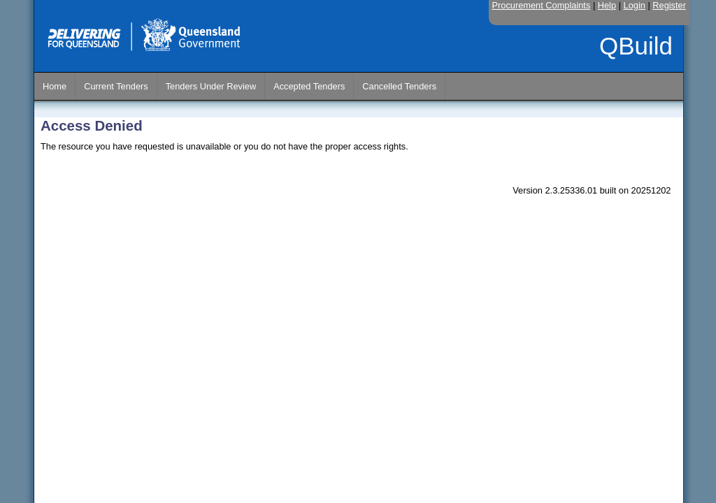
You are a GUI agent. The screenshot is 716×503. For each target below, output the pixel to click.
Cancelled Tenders (399, 86)
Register (669, 5)
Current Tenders (116, 86)
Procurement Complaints (541, 5)
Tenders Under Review (211, 86)
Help (607, 5)
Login (634, 5)
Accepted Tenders (309, 86)
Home (54, 86)
